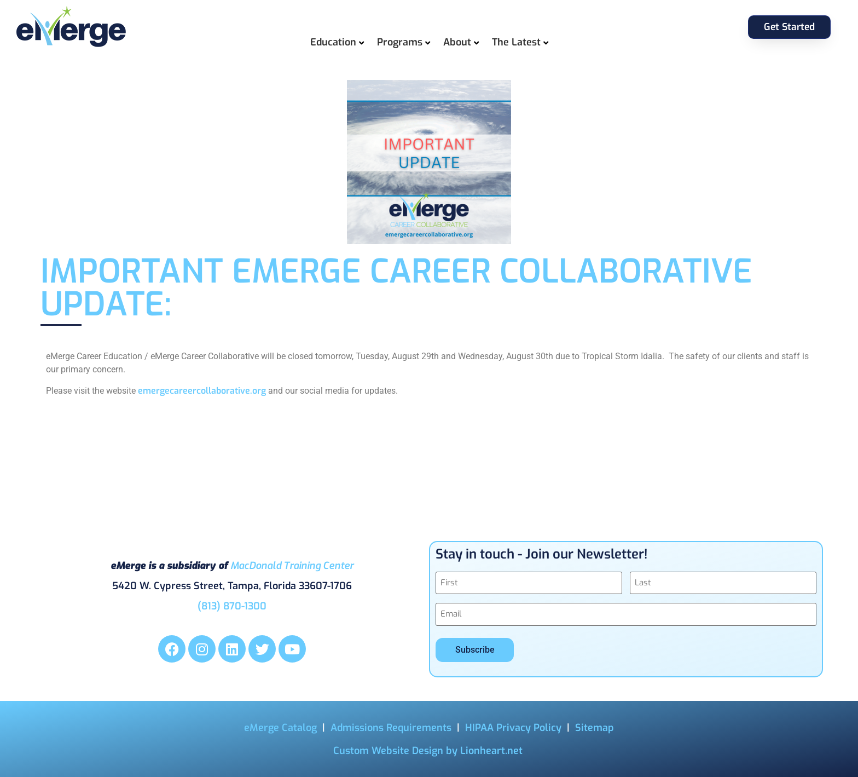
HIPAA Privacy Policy (513, 726)
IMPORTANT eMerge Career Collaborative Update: (396, 288)
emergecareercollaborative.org (202, 390)
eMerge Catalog (280, 726)
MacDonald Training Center (291, 565)
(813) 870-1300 (232, 605)
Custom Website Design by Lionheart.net (428, 749)
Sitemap (594, 726)
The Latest (516, 42)
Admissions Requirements (391, 726)
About (457, 42)
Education (333, 42)
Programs (399, 42)
